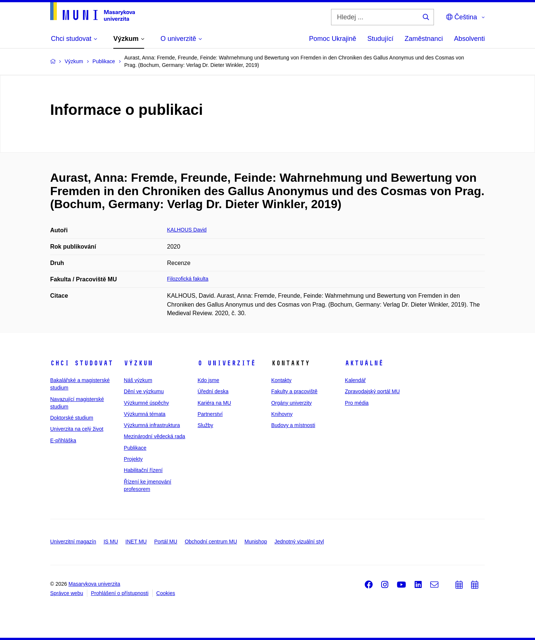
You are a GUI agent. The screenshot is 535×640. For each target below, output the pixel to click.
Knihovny (282, 414)
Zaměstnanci (424, 38)
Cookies (165, 593)
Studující (380, 38)
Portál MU (165, 541)
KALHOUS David (187, 230)
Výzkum (138, 363)
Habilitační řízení (143, 470)
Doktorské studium (71, 418)
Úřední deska (213, 391)
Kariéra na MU (214, 403)
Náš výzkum (138, 380)
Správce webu (66, 593)
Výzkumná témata (144, 414)
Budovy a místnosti (293, 425)
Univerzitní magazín (73, 541)
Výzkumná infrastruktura (152, 425)
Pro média (357, 403)
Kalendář (355, 380)
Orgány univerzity (291, 403)
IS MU (111, 541)
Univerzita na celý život (76, 429)
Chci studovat (81, 363)
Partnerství (210, 414)
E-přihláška (63, 440)
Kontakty (281, 380)
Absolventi (469, 38)
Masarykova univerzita (94, 584)
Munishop (255, 541)
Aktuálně (364, 363)
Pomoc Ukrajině (332, 38)
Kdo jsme (208, 380)
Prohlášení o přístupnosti (120, 593)
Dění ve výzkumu (143, 391)
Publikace (135, 448)
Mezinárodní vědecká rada (154, 436)
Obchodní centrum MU (211, 541)
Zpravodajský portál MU (372, 391)
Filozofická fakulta (187, 279)
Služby (205, 425)
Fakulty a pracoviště (294, 391)
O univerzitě (227, 363)
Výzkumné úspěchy (146, 403)
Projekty (133, 459)
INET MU (136, 541)
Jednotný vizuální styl (299, 541)
